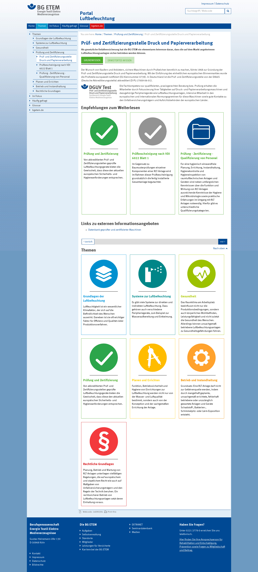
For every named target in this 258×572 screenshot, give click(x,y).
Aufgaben (87, 531)
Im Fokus (54, 26)
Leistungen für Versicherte (96, 546)
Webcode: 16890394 (93, 512)
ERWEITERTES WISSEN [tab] (120, 60)
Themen (42, 26)
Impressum (207, 4)
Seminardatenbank (142, 528)
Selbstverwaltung (91, 534)
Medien (136, 532)
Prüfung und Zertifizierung (128, 34)
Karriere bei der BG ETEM (95, 549)
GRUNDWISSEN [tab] (92, 60)
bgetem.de (97, 26)
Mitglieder (87, 542)
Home (31, 26)
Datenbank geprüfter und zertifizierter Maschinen (114, 230)
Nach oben (219, 248)
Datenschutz (222, 4)
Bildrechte (37, 565)
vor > (222, 241)
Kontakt (36, 553)
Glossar (84, 26)
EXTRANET (137, 524)
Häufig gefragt (69, 26)
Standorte (87, 538)
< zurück (88, 241)
